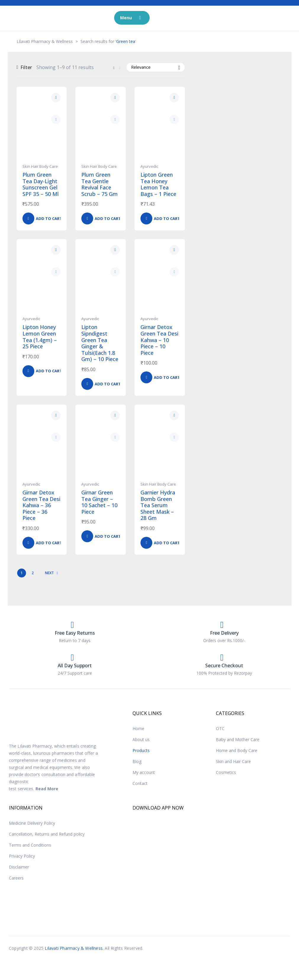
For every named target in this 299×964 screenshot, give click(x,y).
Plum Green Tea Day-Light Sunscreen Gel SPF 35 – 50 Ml (40, 184)
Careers (16, 878)
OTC (220, 728)
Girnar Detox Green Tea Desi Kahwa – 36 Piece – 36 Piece (41, 505)
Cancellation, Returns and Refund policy (47, 834)
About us (141, 739)
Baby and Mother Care (237, 739)
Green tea (125, 41)
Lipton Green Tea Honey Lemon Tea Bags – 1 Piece (158, 184)
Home (138, 728)
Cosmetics (226, 772)
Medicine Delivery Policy (32, 823)
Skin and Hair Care (233, 761)
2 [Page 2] (33, 572)
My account (143, 772)
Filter (24, 67)
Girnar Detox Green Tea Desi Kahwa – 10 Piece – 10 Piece (159, 339)
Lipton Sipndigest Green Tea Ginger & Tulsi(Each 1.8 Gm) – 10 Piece (99, 343)
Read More (47, 788)
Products (141, 750)
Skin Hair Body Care (40, 166)
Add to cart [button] (49, 218)
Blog (136, 761)
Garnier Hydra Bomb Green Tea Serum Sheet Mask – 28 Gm (157, 505)
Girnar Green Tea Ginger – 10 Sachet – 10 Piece (99, 502)
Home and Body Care (236, 750)
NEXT (51, 573)
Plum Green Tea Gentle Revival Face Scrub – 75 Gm (99, 184)
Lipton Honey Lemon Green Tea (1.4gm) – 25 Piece (39, 336)
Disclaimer (19, 867)
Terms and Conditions (30, 845)
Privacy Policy (22, 856)
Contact (140, 783)
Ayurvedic (149, 166)
